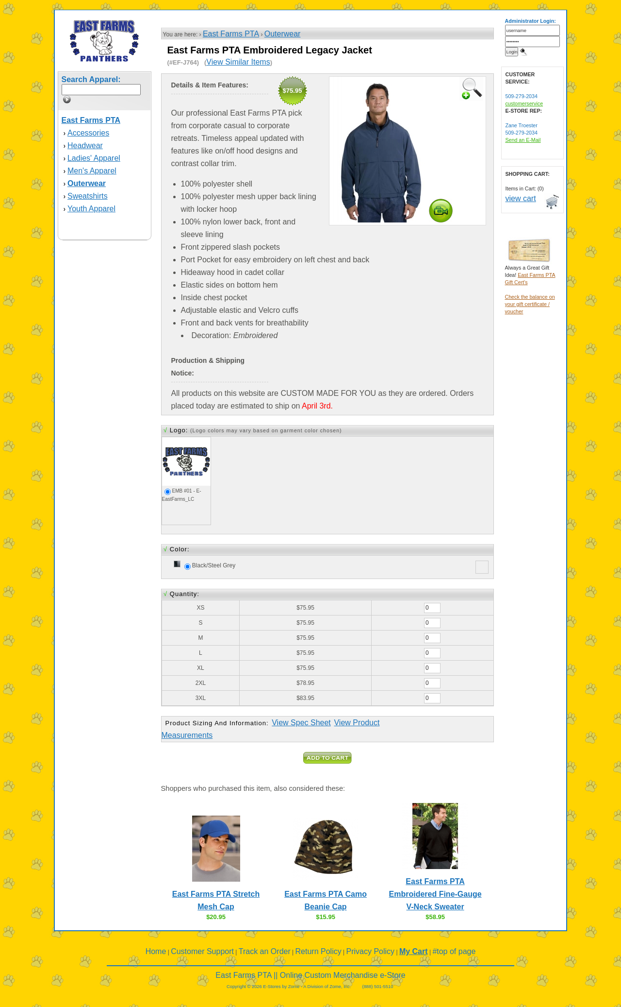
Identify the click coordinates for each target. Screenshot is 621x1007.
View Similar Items (238, 62)
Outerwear (282, 34)
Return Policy (318, 951)
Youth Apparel (91, 209)
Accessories (88, 133)
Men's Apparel (91, 171)
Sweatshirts (87, 196)
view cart (521, 198)
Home (156, 951)
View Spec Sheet (301, 722)
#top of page (453, 951)
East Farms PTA (231, 34)
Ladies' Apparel (93, 158)
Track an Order (265, 951)
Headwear (85, 145)
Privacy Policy (370, 951)
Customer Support (202, 951)
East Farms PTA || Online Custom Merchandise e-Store (310, 975)
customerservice (524, 103)
